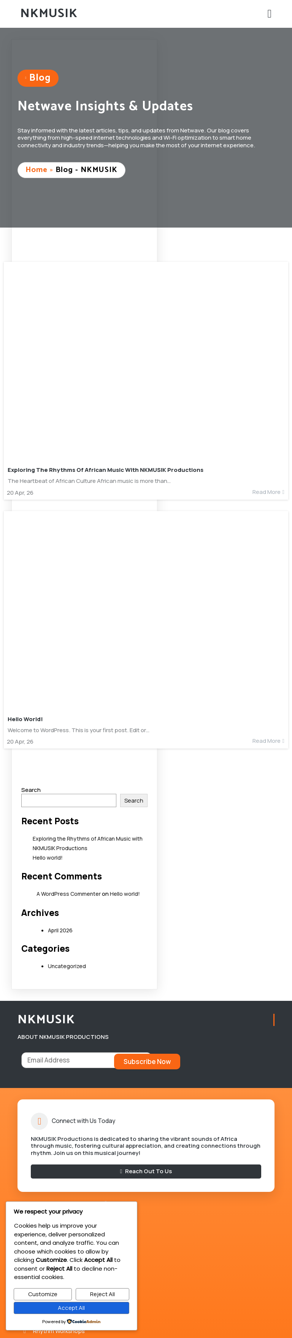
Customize (42, 1294)
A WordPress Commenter (68, 894)
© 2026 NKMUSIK (146, 1321)
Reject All (102, 1294)
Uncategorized (67, 967)
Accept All (71, 1308)
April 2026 (60, 931)
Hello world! (48, 858)
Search (31, 791)
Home (38, 171)
